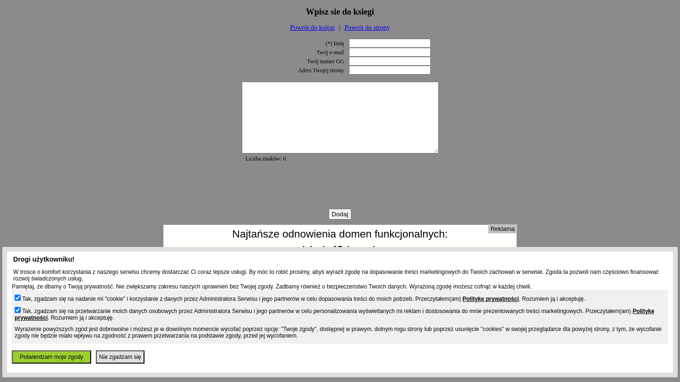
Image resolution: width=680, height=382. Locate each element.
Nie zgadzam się (120, 357)
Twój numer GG (325, 61)
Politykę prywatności (490, 299)
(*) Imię (335, 43)
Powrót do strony (367, 27)
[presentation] (340, 199)
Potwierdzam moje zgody (51, 357)
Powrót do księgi (312, 27)
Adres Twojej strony (321, 70)
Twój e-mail (330, 52)
